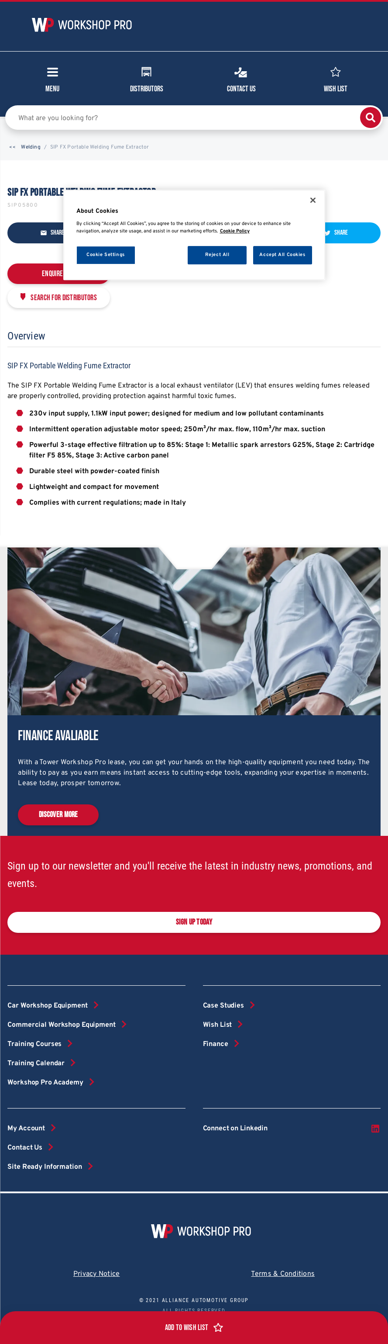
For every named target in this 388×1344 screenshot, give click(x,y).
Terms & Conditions (283, 1274)
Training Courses (34, 1044)
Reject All (217, 255)
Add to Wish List (187, 1327)
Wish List (335, 79)
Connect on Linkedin (292, 1128)
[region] (194, 235)
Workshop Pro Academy (45, 1082)
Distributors (146, 79)
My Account (26, 1128)
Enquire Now (59, 273)
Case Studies (223, 1005)
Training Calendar (36, 1063)
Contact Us (241, 79)
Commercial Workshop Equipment (61, 1025)
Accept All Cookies (282, 255)
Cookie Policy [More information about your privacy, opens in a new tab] (235, 231)
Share (52, 233)
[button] (12, 147)
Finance (215, 1044)
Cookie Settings (105, 255)
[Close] (313, 200)
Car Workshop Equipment (47, 1005)
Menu (52, 82)
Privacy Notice (96, 1274)
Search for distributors (64, 297)
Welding (30, 147)
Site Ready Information (44, 1167)
